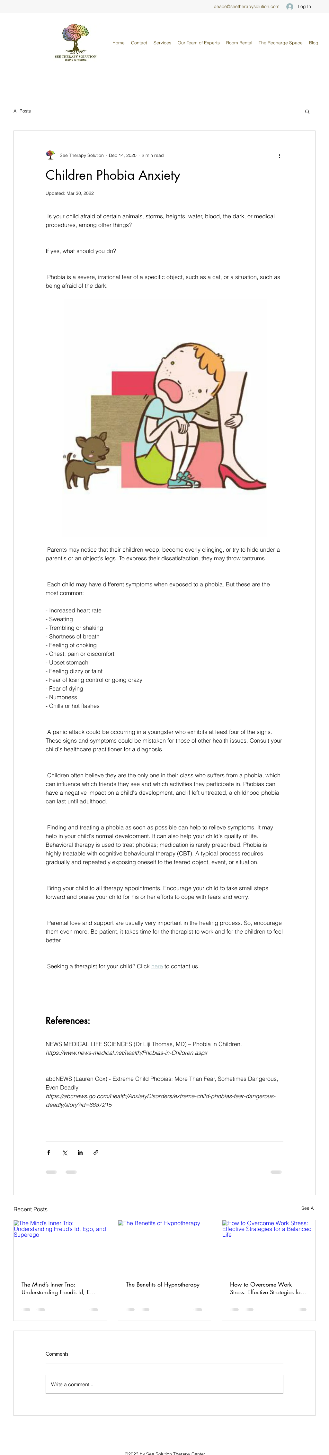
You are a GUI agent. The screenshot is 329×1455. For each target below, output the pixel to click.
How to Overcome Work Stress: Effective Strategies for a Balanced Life (266, 1288)
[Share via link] (96, 1152)
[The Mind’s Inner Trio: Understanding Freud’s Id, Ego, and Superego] (60, 1246)
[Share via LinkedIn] (80, 1152)
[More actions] (279, 155)
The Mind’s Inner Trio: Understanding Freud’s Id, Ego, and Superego (60, 1288)
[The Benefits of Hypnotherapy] (164, 1246)
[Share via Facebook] (49, 1152)
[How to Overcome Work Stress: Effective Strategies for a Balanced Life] (268, 1246)
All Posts (22, 111)
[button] (198, 43)
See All (308, 1208)
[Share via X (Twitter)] (64, 1152)
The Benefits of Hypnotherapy (163, 1284)
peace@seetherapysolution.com (247, 6)
